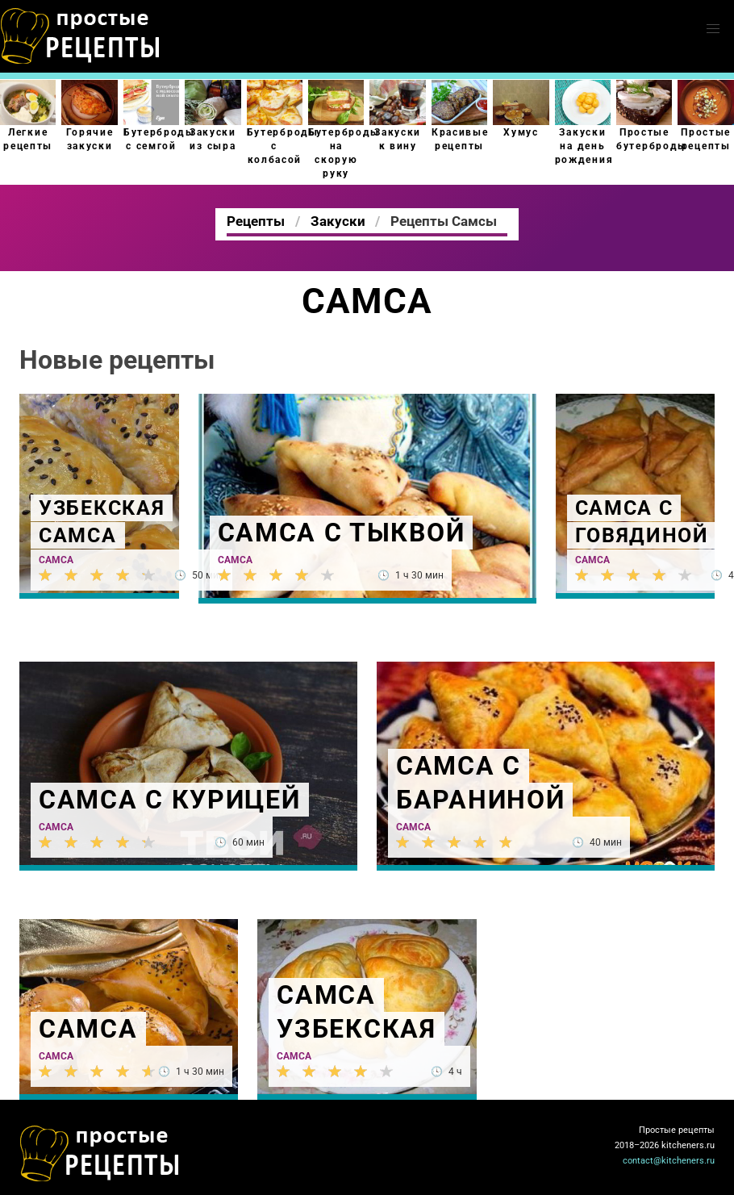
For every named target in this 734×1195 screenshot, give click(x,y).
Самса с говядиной (642, 521)
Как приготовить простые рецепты (80, 36)
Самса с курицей (170, 799)
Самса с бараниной (480, 782)
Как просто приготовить (100, 1154)
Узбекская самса (102, 521)
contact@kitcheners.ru (669, 1160)
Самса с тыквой (341, 532)
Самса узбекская (356, 1012)
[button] (713, 29)
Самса (56, 560)
